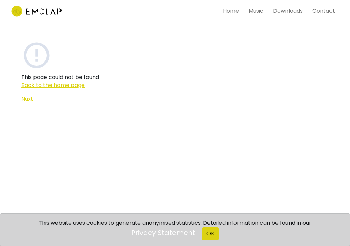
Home (231, 11)
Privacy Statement (163, 232)
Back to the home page (53, 85)
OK (210, 233)
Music (256, 11)
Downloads (288, 11)
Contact (323, 11)
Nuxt (27, 99)
